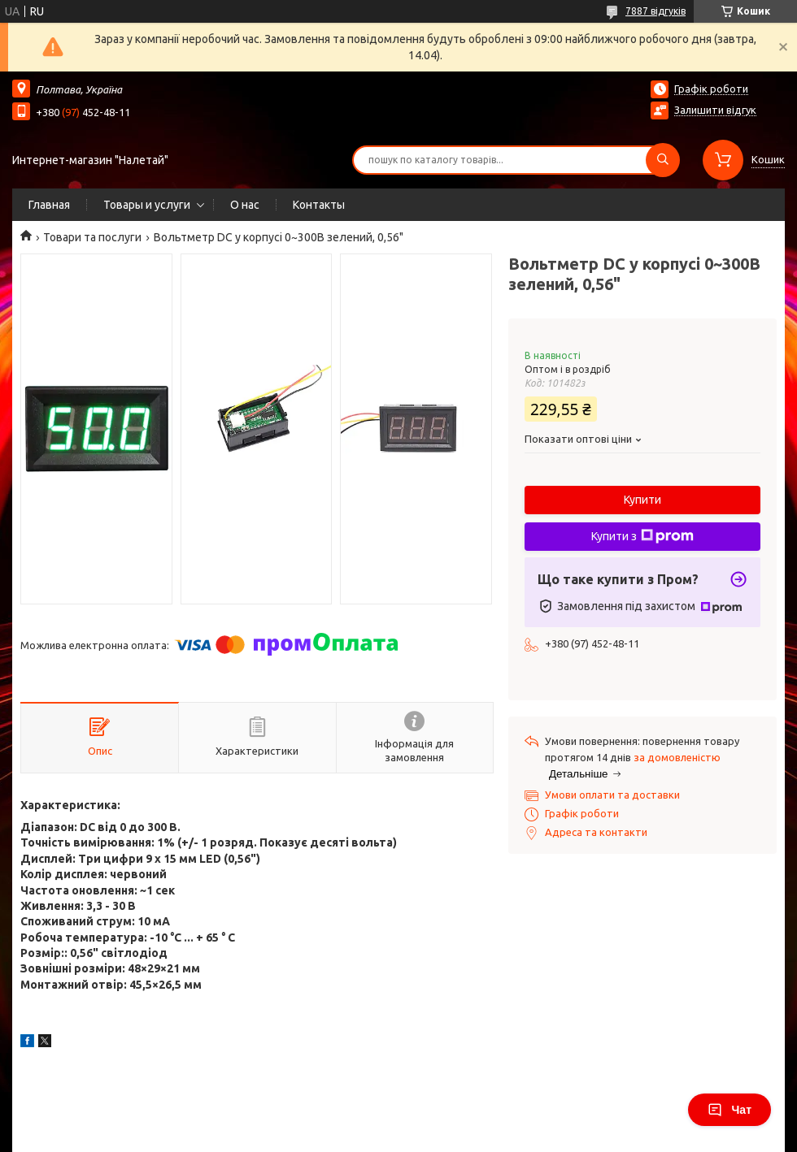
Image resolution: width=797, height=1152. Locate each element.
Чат (729, 1109)
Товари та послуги (92, 237)
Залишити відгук (715, 109)
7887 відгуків (655, 11)
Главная (49, 204)
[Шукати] (663, 160)
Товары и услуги (146, 204)
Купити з (642, 536)
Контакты (319, 204)
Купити (642, 499)
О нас (244, 204)
